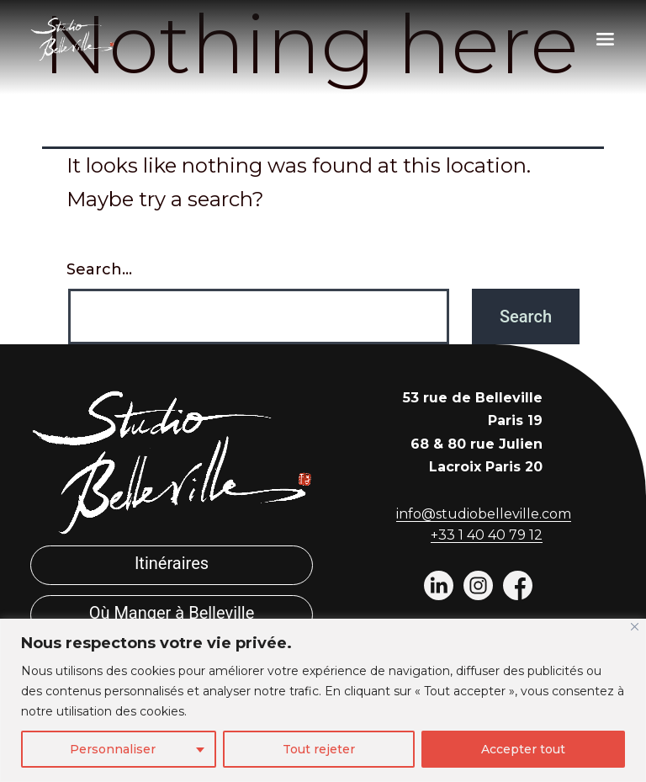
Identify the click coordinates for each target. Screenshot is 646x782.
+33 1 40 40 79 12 (487, 535)
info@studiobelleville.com (483, 514)
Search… (99, 269)
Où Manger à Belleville (172, 613)
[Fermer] (634, 626)
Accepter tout (523, 749)
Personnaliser (113, 749)
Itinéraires (172, 563)
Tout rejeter (319, 749)
